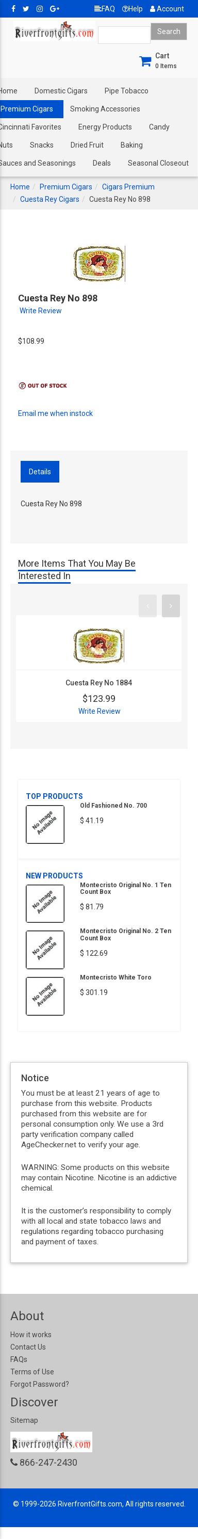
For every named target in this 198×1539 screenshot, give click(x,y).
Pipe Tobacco (126, 91)
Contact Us (28, 1347)
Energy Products (105, 127)
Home (20, 187)
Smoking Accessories (105, 109)
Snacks (42, 145)
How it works (31, 1334)
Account (167, 9)
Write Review (41, 311)
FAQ (104, 9)
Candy (159, 127)
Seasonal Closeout (158, 163)
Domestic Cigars (61, 91)
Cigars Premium (128, 187)
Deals (102, 163)
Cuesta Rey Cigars (49, 199)
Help (132, 9)
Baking (132, 145)
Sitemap (24, 1420)
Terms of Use (32, 1372)
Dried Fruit (87, 145)
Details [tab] (40, 472)
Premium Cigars (66, 187)
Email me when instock (55, 413)
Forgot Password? (39, 1384)
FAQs (18, 1359)
